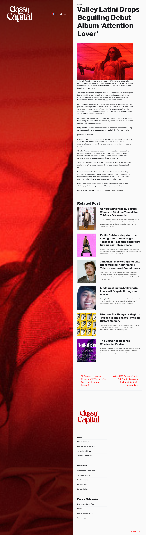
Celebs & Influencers (85, 513)
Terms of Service (83, 475)
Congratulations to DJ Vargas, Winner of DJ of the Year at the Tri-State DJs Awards (119, 212)
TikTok (110, 191)
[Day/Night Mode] (54, 13)
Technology (81, 518)
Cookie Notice (82, 480)
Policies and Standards (86, 446)
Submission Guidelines (86, 471)
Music (79, 4)
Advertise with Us (84, 451)
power (105, 100)
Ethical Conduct (83, 442)
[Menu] (65, 13)
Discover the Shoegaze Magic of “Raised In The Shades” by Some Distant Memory (120, 317)
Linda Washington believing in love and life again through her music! (119, 291)
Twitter (104, 191)
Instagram (96, 191)
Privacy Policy (82, 489)
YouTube (117, 191)
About (79, 437)
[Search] (60, 13)
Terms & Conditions (84, 456)
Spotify (124, 191)
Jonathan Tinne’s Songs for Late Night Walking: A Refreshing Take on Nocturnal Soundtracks (120, 265)
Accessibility (82, 484)
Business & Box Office (85, 504)
